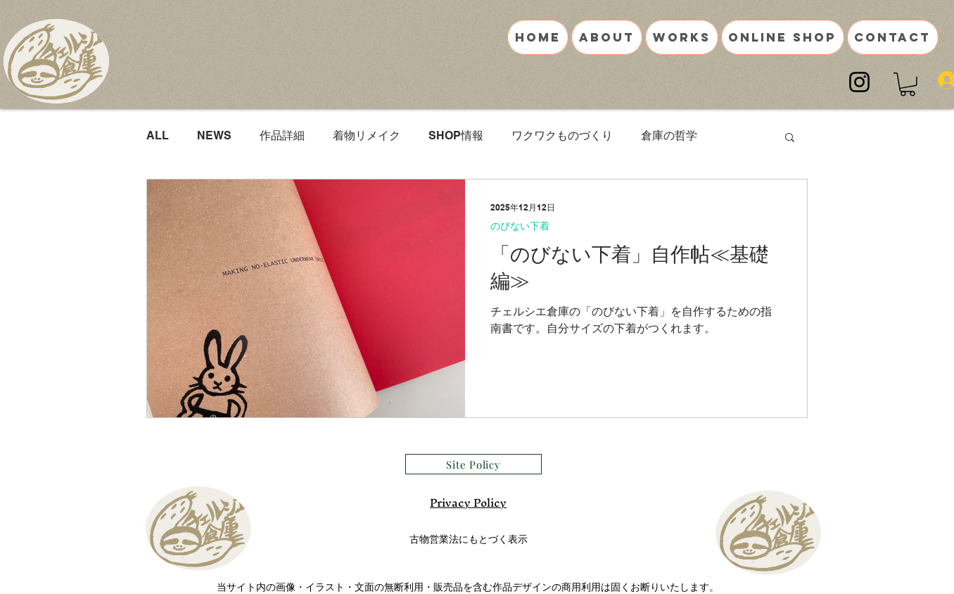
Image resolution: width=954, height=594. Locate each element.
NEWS (214, 135)
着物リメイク (366, 135)
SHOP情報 (455, 135)
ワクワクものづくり (562, 135)
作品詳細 (282, 135)
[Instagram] (859, 82)
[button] (907, 84)
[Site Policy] (473, 464)
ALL (157, 135)
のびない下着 (519, 226)
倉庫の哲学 (669, 135)
